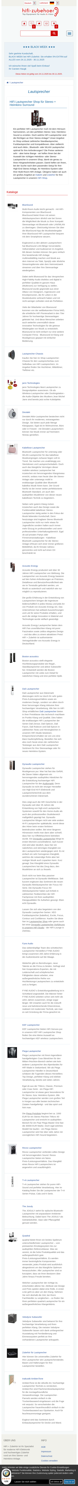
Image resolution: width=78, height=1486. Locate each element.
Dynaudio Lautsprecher (33, 764)
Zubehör (51, 175)
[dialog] (39, 1475)
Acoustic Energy (30, 565)
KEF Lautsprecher (31, 1025)
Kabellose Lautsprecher (33, 447)
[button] (24, 23)
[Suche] (35, 33)
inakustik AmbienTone (32, 1378)
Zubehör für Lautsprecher (34, 1352)
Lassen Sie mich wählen (25, 1482)
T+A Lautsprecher (30, 1180)
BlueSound (27, 205)
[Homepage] (40, 11)
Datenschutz (46, 1456)
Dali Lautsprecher (30, 688)
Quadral (26, 1235)
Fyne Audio (27, 943)
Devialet (26, 412)
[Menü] (70, 33)
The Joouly (27, 1206)
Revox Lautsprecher (32, 1148)
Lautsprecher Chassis (32, 353)
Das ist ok (69, 1482)
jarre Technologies (31, 383)
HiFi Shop (42, 178)
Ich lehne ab (56, 1482)
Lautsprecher (17, 82)
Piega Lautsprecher (31, 1051)
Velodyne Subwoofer (32, 1317)
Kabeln (39, 175)
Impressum (46, 1451)
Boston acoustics (30, 656)
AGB (43, 1447)
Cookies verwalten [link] (49, 1461)
